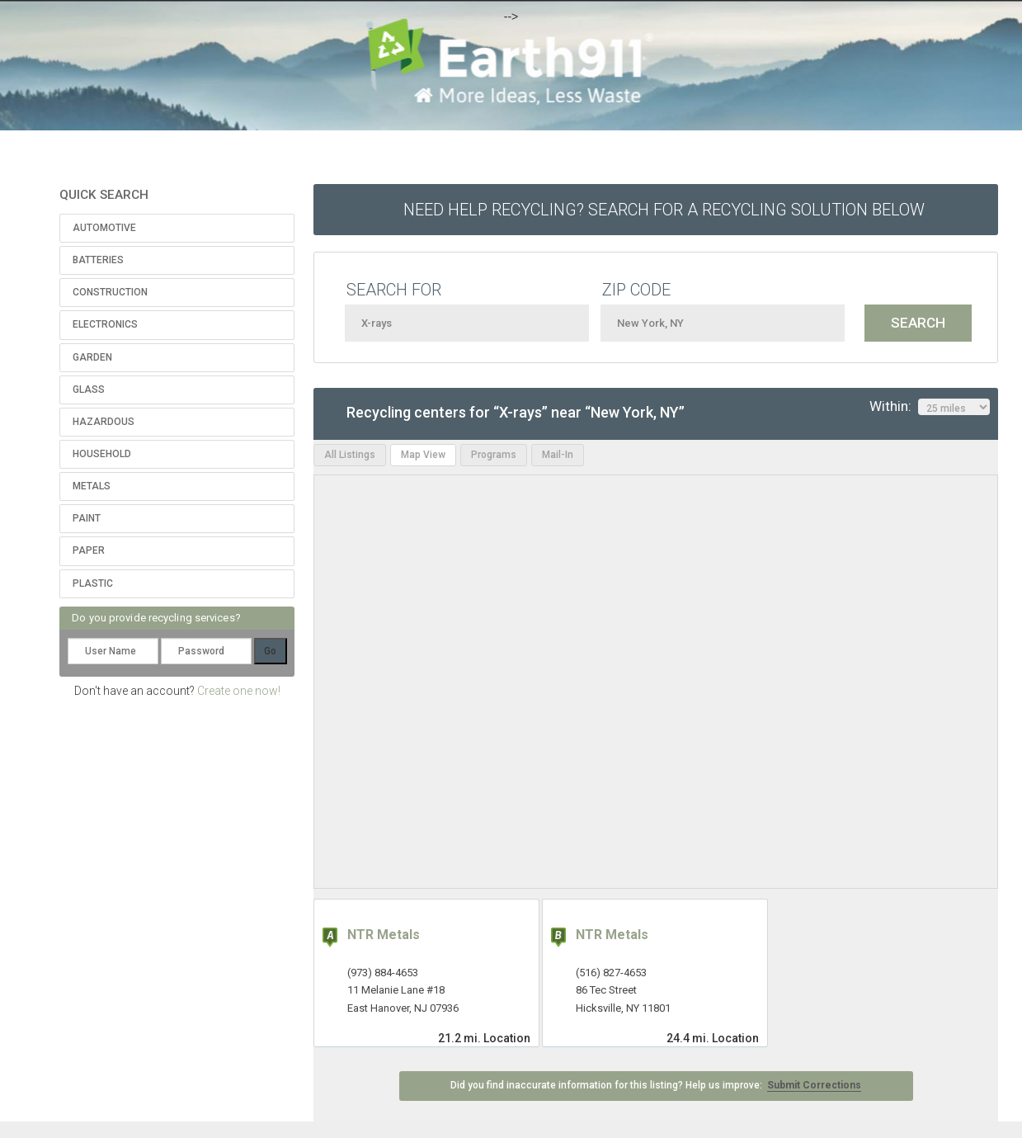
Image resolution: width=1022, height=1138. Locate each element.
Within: (929, 407)
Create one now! (238, 690)
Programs (493, 454)
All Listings (349, 454)
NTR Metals (383, 934)
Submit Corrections (814, 1085)
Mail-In (557, 454)
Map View (423, 454)
